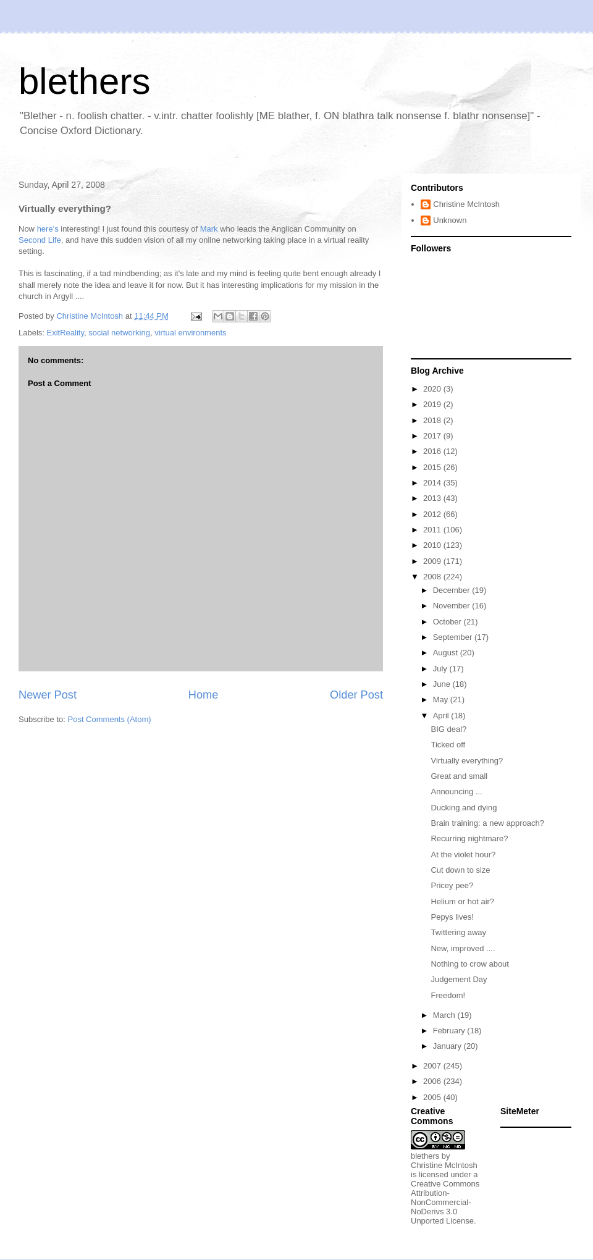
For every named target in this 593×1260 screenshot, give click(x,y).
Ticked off (448, 744)
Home (203, 695)
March (445, 1015)
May (441, 699)
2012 (433, 514)
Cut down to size (460, 870)
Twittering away (458, 932)
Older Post (356, 695)
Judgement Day (459, 979)
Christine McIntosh (466, 204)
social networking (119, 332)
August (446, 652)
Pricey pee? (452, 885)
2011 (433, 529)
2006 (433, 1081)
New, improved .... (463, 948)
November (453, 605)
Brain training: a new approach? (487, 823)
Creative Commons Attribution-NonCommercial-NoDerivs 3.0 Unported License (445, 1202)
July (441, 668)
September (453, 637)
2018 (433, 420)
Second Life (40, 240)
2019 (433, 404)
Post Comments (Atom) (109, 719)
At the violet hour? (463, 854)
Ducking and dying (464, 807)
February (450, 1030)
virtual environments (190, 332)
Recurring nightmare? (469, 838)
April (442, 715)
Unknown (449, 220)
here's (48, 228)
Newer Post (48, 695)
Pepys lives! (452, 917)
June (443, 684)
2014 (433, 482)
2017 (433, 435)
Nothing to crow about (469, 963)
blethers (84, 81)
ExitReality (65, 332)
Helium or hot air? (462, 901)
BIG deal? (448, 729)
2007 (433, 1065)
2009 (433, 561)
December (453, 590)
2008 (433, 576)
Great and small (459, 776)
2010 (433, 545)
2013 (433, 498)
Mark (209, 228)
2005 (433, 1097)
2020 (433, 388)
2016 (433, 451)
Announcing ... (456, 791)
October (448, 621)
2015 (433, 467)
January (448, 1046)
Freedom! (448, 995)
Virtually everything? (467, 760)
